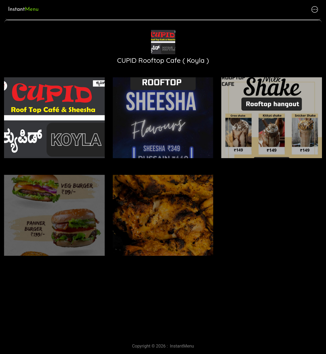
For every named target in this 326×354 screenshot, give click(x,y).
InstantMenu (182, 346)
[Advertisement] (161, 291)
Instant (23, 9)
